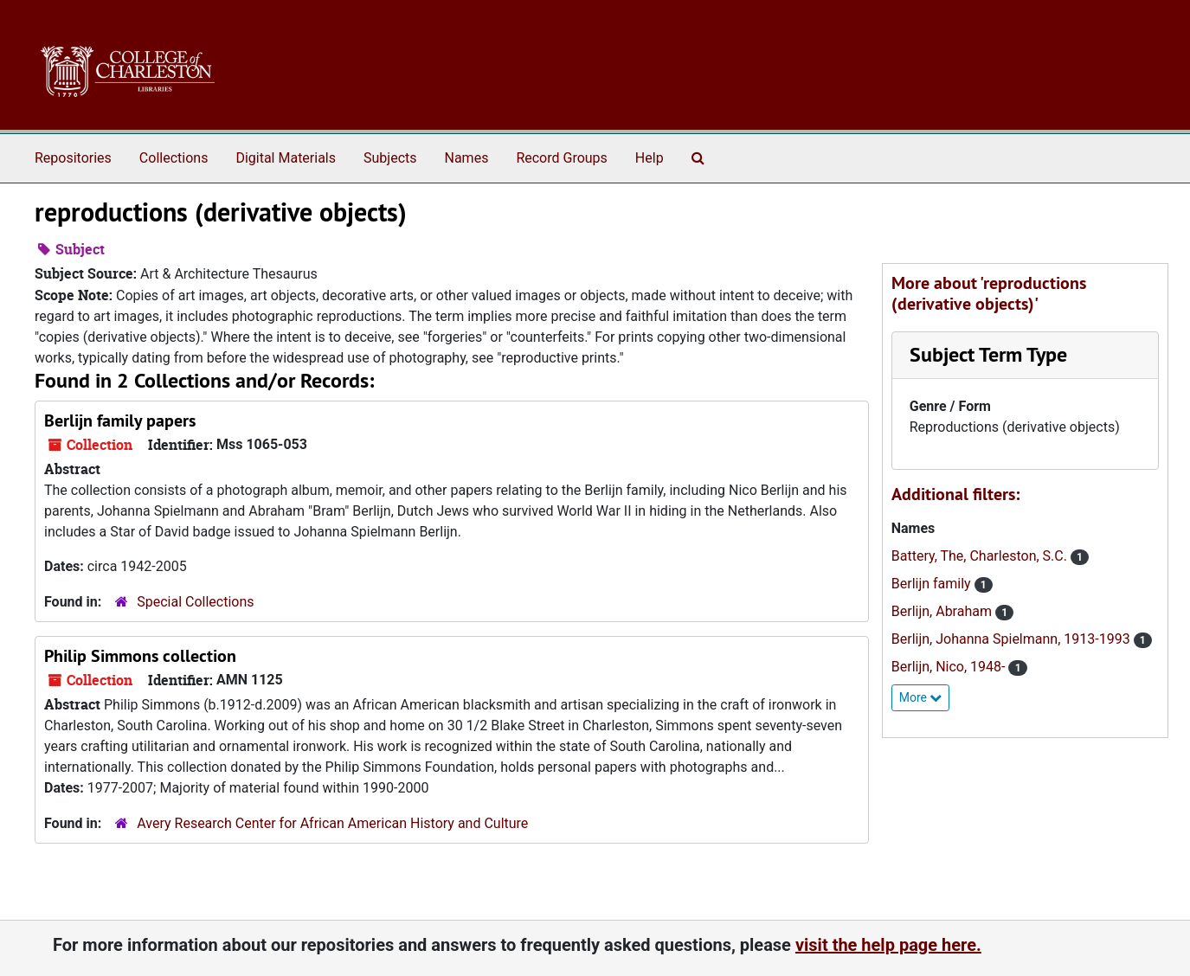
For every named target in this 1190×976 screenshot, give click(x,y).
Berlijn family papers (120, 420)
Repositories (73, 158)
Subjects (389, 158)
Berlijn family (933, 583)
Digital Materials (285, 158)
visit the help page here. (888, 944)
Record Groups (561, 158)
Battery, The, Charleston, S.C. (981, 556)
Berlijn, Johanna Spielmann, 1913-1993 (1012, 639)
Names (467, 158)
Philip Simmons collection (140, 656)
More (920, 697)
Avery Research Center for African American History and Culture (332, 823)
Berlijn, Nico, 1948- (950, 666)
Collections (174, 158)
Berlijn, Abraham (943, 611)
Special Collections (195, 602)
